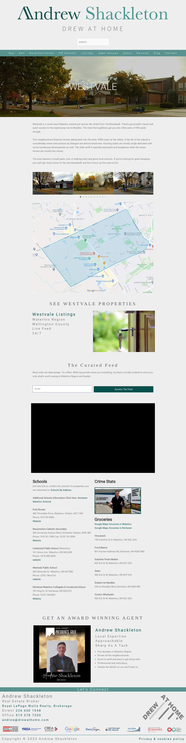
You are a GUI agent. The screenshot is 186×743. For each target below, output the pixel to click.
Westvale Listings (55, 314)
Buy (11, 53)
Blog (157, 53)
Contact (171, 53)
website (37, 560)
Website (37, 521)
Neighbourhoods (41, 53)
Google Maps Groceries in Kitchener (113, 528)
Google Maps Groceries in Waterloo (113, 524)
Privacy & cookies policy (159, 739)
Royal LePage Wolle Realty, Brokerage (40, 706)
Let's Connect (93, 689)
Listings (87, 53)
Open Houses (108, 53)
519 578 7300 (29, 715)
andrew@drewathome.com (28, 720)
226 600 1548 (29, 711)
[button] (36, 183)
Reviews (143, 53)
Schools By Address (61, 490)
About (127, 53)
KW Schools (68, 53)
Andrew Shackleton (120, 630)
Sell (22, 53)
